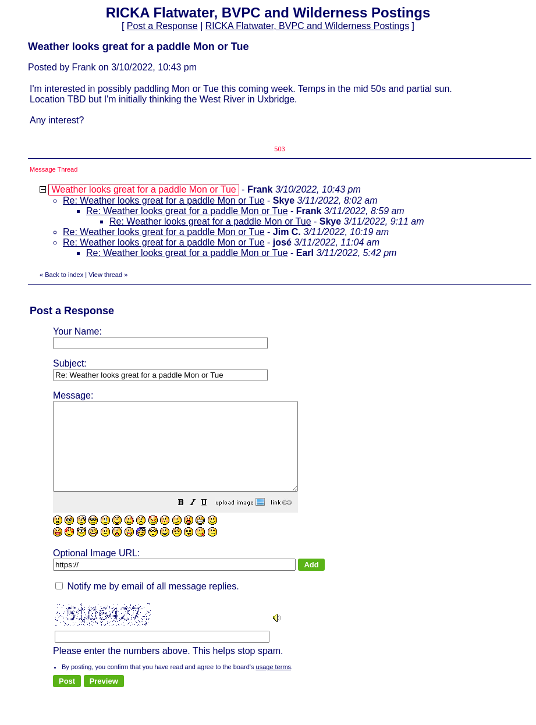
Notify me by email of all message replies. (147, 604)
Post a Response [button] (162, 26)
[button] (210, 521)
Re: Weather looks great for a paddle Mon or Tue (164, 200)
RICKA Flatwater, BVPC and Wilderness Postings (307, 26)
